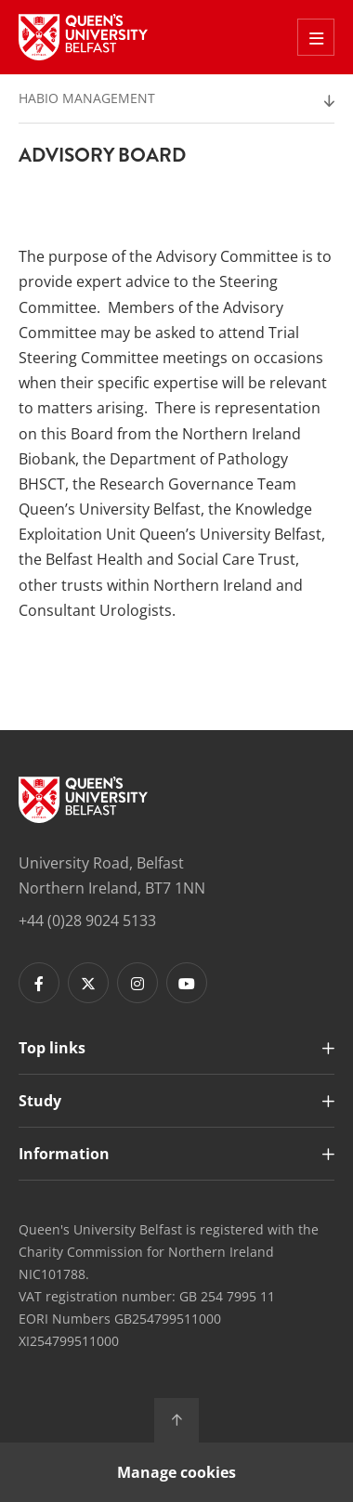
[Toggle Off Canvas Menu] (315, 37)
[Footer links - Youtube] (186, 982)
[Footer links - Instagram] (137, 982)
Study (40, 1101)
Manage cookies (176, 1472)
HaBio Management (87, 98)
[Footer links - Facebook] (39, 982)
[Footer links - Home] (83, 800)
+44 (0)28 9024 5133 (87, 920)
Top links (52, 1048)
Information (64, 1153)
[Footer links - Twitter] (88, 982)
